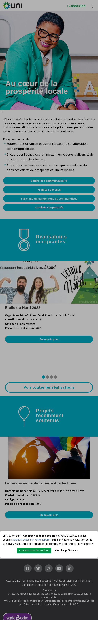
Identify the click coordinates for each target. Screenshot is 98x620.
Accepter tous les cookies (34, 550)
